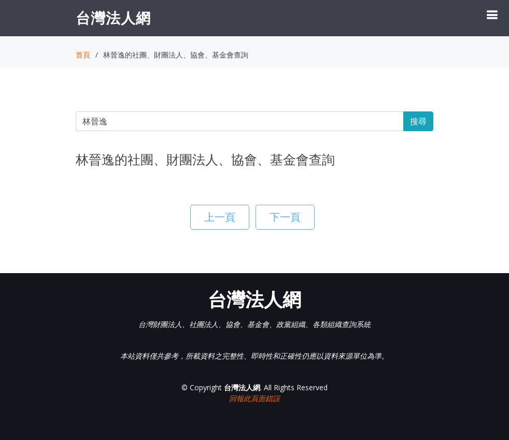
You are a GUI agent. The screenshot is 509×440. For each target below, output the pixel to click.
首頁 (83, 55)
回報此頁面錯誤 (254, 398)
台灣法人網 (113, 17)
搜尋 (418, 121)
